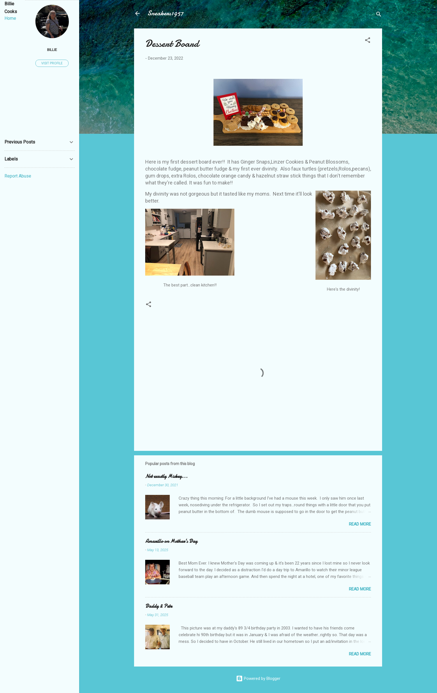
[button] (367, 41)
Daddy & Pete (158, 606)
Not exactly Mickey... (166, 476)
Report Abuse (17, 176)
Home (10, 18)
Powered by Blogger (258, 678)
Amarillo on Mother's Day (171, 541)
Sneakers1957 (165, 13)
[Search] (378, 15)
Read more (360, 524)
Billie (52, 49)
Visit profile (52, 63)
